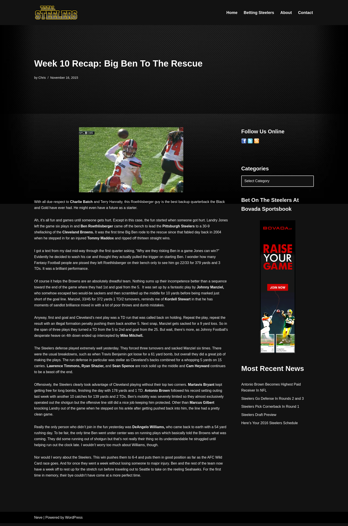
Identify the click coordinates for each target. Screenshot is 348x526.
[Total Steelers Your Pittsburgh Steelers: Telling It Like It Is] (56, 12)
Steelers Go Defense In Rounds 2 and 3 (272, 399)
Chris (42, 77)
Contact (305, 12)
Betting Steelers (259, 12)
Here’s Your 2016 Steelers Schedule (269, 423)
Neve (38, 520)
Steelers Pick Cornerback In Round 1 (270, 407)
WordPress (74, 520)
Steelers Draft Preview (259, 415)
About (286, 12)
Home (231, 12)
